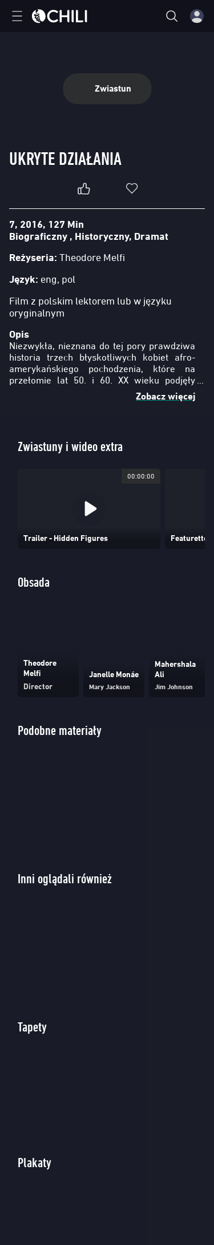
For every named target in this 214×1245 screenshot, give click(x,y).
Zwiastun (107, 88)
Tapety (32, 1026)
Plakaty (34, 1162)
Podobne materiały (60, 730)
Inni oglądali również (65, 878)
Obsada (34, 582)
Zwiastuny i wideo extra (70, 446)
